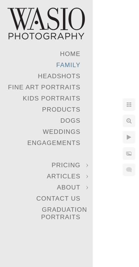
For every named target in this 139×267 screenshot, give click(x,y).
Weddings (62, 131)
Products (61, 109)
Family (68, 65)
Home (70, 53)
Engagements (53, 142)
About (68, 187)
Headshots (59, 76)
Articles (63, 176)
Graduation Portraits (64, 213)
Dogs (70, 120)
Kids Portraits (51, 98)
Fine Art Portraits (44, 87)
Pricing (66, 165)
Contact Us (58, 198)
